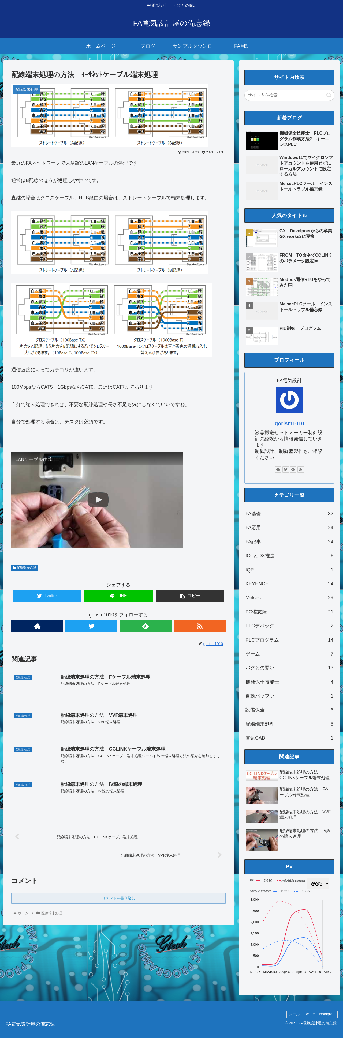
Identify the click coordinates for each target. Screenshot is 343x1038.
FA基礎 (289, 513)
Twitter (306, 1014)
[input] (289, 95)
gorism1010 (289, 423)
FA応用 (289, 527)
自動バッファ (289, 696)
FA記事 (289, 541)
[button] (329, 95)
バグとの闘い (289, 668)
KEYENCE (289, 583)
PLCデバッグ (289, 626)
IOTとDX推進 (289, 555)
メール (290, 1014)
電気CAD (289, 738)
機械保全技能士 (289, 682)
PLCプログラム (289, 640)
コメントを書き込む (118, 899)
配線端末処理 (24, 568)
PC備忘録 (289, 612)
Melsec (289, 597)
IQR (289, 570)
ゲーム (289, 654)
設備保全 (289, 710)
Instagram (326, 1014)
